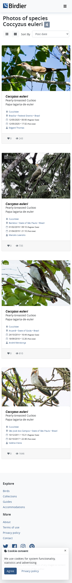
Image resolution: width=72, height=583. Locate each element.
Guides (7, 501)
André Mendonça (17, 342)
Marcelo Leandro (17, 235)
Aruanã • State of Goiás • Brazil (24, 330)
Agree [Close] (10, 571)
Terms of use (11, 527)
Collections (10, 496)
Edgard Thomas (16, 127)
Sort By (25, 34)
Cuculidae (14, 111)
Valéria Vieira (15, 442)
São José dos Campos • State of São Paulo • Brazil (33, 430)
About (7, 522)
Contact (8, 538)
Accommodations (14, 507)
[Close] (65, 551)
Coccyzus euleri (17, 96)
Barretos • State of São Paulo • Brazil (27, 222)
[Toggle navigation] (65, 6)
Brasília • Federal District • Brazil (24, 115)
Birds (6, 491)
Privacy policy (11, 533)
